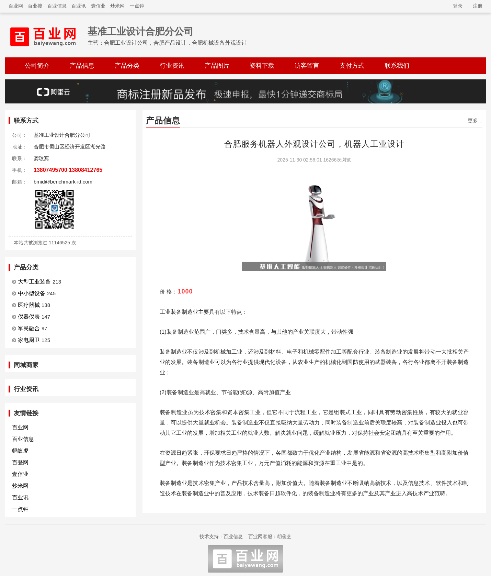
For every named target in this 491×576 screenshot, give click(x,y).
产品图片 (217, 65)
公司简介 (37, 65)
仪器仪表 (29, 317)
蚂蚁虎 (20, 451)
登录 (458, 6)
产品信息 (82, 65)
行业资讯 (172, 65)
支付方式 (352, 65)
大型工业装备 (34, 282)
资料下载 (262, 65)
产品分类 (127, 65)
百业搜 (35, 6)
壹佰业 (98, 6)
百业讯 (78, 6)
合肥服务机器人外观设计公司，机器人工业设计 (314, 143)
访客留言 (307, 65)
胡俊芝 (284, 536)
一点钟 (137, 6)
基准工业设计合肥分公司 (140, 31)
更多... (475, 120)
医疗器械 (29, 305)
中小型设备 (31, 293)
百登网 (20, 462)
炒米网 (117, 6)
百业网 (16, 6)
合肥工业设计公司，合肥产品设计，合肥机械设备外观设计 (175, 43)
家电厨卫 (29, 340)
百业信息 (57, 6)
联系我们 (397, 65)
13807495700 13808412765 (68, 170)
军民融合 (29, 328)
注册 (477, 6)
